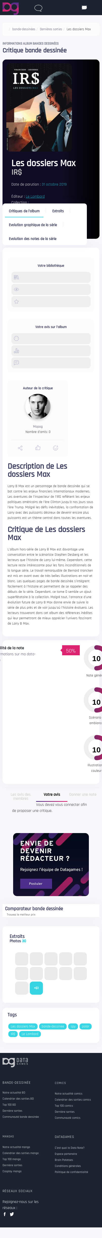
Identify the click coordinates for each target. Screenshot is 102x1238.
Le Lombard (35, 196)
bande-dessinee (53, 1026)
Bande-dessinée (17, 1082)
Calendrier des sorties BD (18, 1098)
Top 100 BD (9, 1104)
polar (85, 1026)
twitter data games (12, 1215)
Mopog (38, 426)
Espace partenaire (66, 1154)
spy (73, 1026)
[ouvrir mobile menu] (84, 7)
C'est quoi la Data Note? (70, 1147)
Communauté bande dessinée (21, 1116)
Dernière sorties (12, 1110)
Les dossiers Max (23, 1026)
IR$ (13, 1034)
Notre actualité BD (14, 1092)
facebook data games (6, 1215)
